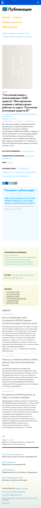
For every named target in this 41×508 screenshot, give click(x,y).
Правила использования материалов (12, 36)
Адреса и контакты (22, 488)
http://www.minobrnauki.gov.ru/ (13, 454)
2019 (9, 278)
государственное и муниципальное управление (20, 257)
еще (21, 278)
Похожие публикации (19, 190)
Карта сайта (6, 503)
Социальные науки (12, 301)
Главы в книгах (12, 22)
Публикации (19, 9)
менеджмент (8, 264)
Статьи (17, 17)
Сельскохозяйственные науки (16, 298)
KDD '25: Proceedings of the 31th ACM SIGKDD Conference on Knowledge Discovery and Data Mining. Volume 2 (20, 200)
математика (29, 262)
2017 (17, 278)
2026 (13, 275)
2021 (32, 275)
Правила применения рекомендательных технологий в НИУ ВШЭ (19, 499)
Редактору (36, 506)
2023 (24, 275)
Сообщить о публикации (9, 33)
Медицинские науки (12, 296)
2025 (17, 275)
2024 (21, 275)
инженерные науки (24, 259)
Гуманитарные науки (12, 292)
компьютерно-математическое (14, 262)
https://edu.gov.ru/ (9, 462)
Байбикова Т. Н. (6, 119)
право (15, 264)
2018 (13, 278)
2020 (6, 278)
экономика (29, 264)
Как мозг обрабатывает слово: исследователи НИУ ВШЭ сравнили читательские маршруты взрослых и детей (19, 320)
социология (22, 264)
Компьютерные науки (27, 151)
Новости (6, 310)
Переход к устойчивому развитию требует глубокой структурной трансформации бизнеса (20, 362)
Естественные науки (13, 294)
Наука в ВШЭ (28, 36)
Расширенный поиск (23, 33)
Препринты (9, 27)
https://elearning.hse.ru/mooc (12, 478)
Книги (6, 17)
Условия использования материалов (13, 492)
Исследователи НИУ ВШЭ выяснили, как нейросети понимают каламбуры (18, 396)
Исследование (14, 349)
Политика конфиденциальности (12, 495)
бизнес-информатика (11, 255)
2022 (28, 275)
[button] (5, 194)
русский (10, 162)
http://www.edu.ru (8, 470)
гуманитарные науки (10, 259)
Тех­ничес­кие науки (12, 303)
